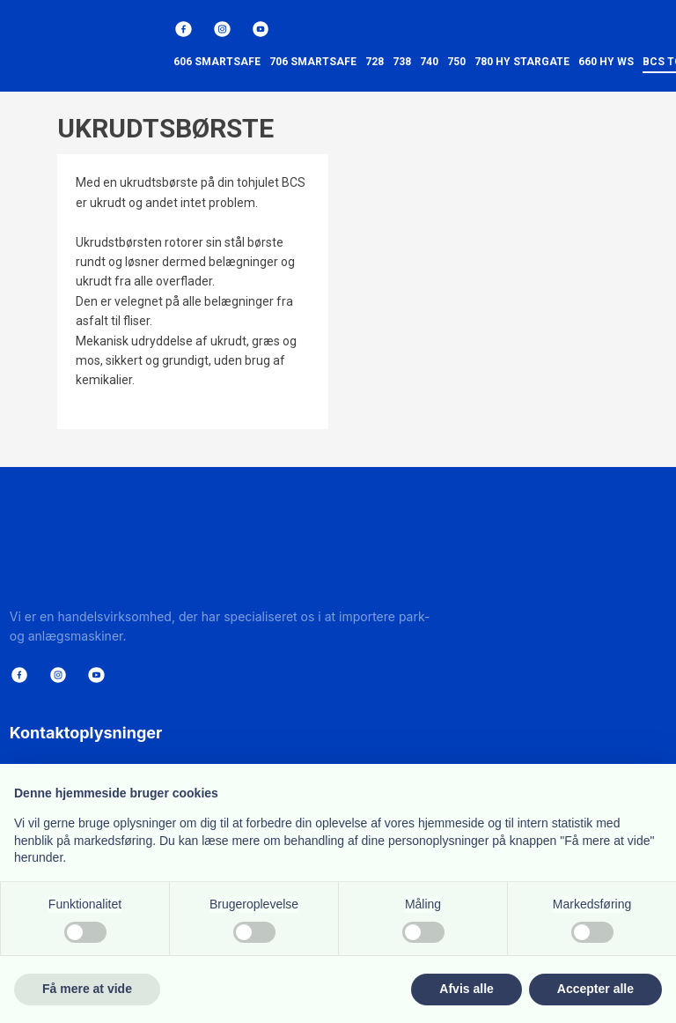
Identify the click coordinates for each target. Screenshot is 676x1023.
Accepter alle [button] (595, 989)
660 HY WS (606, 62)
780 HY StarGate (521, 62)
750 (456, 62)
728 (374, 62)
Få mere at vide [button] (87, 989)
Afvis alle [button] (466, 989)
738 (402, 62)
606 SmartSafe (217, 62)
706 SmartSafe (312, 62)
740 (429, 62)
